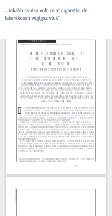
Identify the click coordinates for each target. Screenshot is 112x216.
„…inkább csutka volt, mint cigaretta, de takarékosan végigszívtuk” (46, 13)
